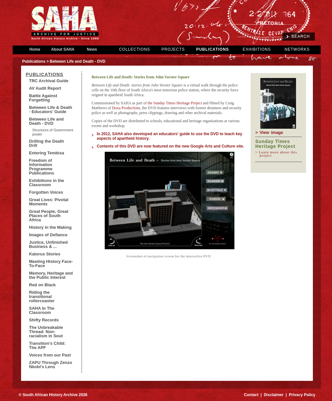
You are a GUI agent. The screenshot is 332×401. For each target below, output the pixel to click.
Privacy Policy (302, 395)
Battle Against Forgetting (43, 97)
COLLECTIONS (134, 49)
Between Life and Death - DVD (46, 121)
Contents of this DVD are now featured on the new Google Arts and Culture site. (171, 146)
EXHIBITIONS (257, 49)
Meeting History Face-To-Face (51, 263)
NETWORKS (297, 49)
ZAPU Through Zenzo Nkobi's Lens (50, 364)
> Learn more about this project (278, 153)
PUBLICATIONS (212, 49)
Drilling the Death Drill (46, 143)
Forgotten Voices (46, 192)
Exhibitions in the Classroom (46, 182)
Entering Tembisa (46, 152)
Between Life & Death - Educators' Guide (50, 109)
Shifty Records (44, 319)
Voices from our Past (50, 355)
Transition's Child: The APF (47, 345)
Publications (33, 61)
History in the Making (50, 227)
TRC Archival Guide (49, 80)
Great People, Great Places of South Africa (48, 215)
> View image (269, 132)
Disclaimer (274, 395)
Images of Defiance (48, 234)
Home (35, 49)
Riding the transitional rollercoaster (42, 296)
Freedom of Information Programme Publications (41, 166)
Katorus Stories (45, 254)
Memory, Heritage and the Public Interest (51, 275)
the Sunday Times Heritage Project (175, 103)
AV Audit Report (45, 88)
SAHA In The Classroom (41, 310)
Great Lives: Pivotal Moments (48, 201)
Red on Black (42, 284)
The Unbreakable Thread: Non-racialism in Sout (46, 331)
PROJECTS (173, 49)
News (92, 49)
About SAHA (63, 49)
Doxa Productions (126, 108)
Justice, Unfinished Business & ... (48, 244)
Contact (251, 395)
